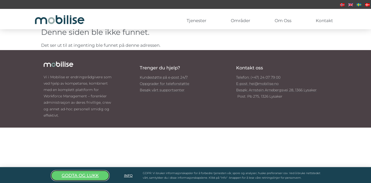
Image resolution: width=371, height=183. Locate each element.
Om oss (284, 20)
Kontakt (324, 20)
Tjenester (198, 20)
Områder (242, 20)
